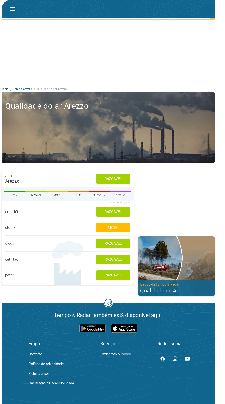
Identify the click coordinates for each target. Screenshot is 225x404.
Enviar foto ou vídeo (115, 354)
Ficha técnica (39, 373)
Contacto (35, 354)
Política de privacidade (46, 364)
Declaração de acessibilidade (51, 383)
